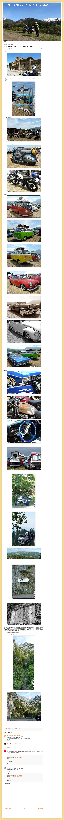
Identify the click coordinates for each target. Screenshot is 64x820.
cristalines (8, 743)
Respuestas (9, 755)
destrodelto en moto (10, 767)
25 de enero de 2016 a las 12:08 (18, 775)
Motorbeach (17, 78)
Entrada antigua (40, 808)
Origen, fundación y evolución (9, 51)
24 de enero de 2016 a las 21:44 (15, 750)
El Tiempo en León (7, 41)
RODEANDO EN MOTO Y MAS (26, 5)
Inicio (24, 808)
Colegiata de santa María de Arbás (33, 49)
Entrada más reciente (8, 808)
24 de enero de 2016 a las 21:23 (16, 743)
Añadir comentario (7, 783)
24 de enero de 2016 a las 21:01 (15, 735)
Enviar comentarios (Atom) (12, 809)
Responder (8, 740)
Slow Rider (8, 735)
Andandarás (9, 750)
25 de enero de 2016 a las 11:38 (18, 767)
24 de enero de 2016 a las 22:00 (18, 757)
